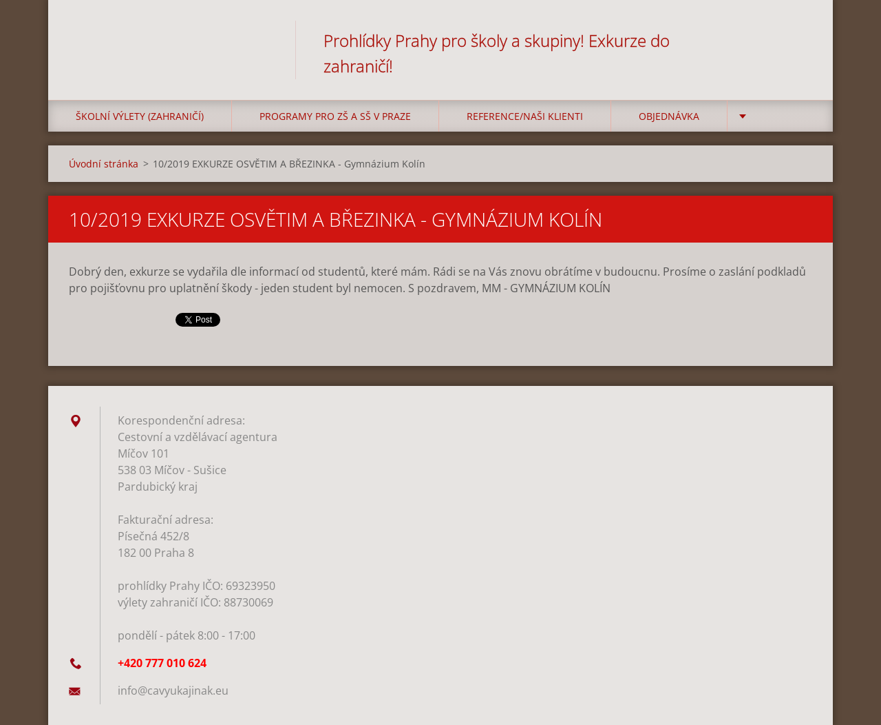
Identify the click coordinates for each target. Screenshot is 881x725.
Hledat (797, 40)
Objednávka (669, 116)
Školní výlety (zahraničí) (140, 116)
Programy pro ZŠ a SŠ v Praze (335, 116)
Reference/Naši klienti (525, 116)
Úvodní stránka (103, 163)
